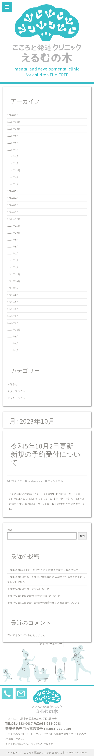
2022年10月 (13, 281)
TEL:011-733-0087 (19, 724)
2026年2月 (13, 115)
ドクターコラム (16, 398)
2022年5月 (13, 302)
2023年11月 (13, 225)
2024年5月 (13, 191)
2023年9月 (13, 239)
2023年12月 (13, 218)
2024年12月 (13, 170)
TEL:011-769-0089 (57, 729)
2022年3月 (13, 308)
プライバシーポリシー (49, 643)
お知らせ (12, 384)
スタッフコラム (16, 391)
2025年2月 (13, 163)
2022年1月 (13, 322)
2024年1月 (13, 212)
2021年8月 (13, 343)
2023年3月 (13, 253)
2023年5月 (13, 246)
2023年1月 (13, 267)
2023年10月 (13, 232)
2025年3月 (13, 156)
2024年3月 (13, 205)
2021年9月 (13, 336)
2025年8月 (13, 135)
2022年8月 (13, 295)
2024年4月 (13, 198)
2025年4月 (13, 149)
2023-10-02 (15, 481)
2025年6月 (13, 142)
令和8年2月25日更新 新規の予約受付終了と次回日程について (42, 570)
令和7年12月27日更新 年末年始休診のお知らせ (33, 595)
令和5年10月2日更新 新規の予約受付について (46, 454)
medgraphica (34, 481)
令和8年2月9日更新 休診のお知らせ (28, 588)
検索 (9, 529)
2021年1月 (13, 350)
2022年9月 (13, 288)
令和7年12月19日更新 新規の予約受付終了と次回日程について (43, 602)
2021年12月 (13, 329)
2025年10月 (13, 128)
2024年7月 (13, 184)
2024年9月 (13, 177)
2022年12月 (13, 274)
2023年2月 (13, 260)
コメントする (54, 481)
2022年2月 (13, 315)
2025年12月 (13, 121)
